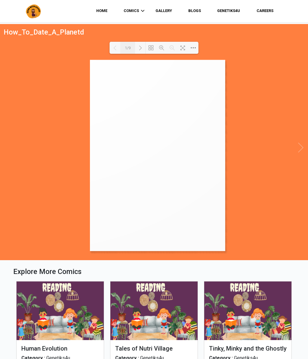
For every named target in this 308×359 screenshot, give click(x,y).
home (101, 10)
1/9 (128, 48)
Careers (265, 10)
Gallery (164, 10)
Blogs (194, 10)
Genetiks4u (228, 10)
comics (134, 11)
